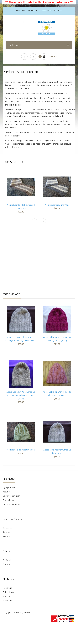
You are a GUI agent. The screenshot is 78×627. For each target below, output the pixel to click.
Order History (8, 592)
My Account (20, 10)
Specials (6, 564)
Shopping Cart (46, 10)
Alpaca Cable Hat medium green (21, 450)
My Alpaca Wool (9, 487)
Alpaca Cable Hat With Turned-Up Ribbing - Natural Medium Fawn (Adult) (21, 395)
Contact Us (7, 528)
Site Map (6, 536)
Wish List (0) (33, 10)
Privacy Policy (8, 500)
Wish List (7, 596)
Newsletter (7, 600)
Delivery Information (11, 496)
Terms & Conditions (11, 504)
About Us (7, 492)
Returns (6, 532)
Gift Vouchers (8, 560)
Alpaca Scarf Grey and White (57, 205)
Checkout (58, 10)
